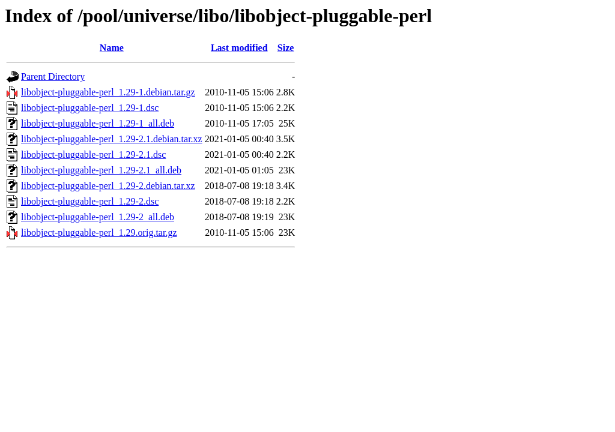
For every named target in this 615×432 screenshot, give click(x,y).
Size (285, 48)
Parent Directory (53, 76)
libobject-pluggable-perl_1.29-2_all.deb (97, 217)
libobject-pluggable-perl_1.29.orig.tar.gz (99, 232)
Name (112, 48)
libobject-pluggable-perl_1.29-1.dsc (90, 108)
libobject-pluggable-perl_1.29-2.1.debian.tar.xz (111, 139)
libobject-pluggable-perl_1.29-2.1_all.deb (101, 170)
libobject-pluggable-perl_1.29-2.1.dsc (93, 154)
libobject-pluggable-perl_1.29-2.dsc (90, 201)
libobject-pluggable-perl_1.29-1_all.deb (97, 123)
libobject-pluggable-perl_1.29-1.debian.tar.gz (108, 92)
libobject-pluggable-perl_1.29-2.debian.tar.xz (108, 186)
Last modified (239, 48)
